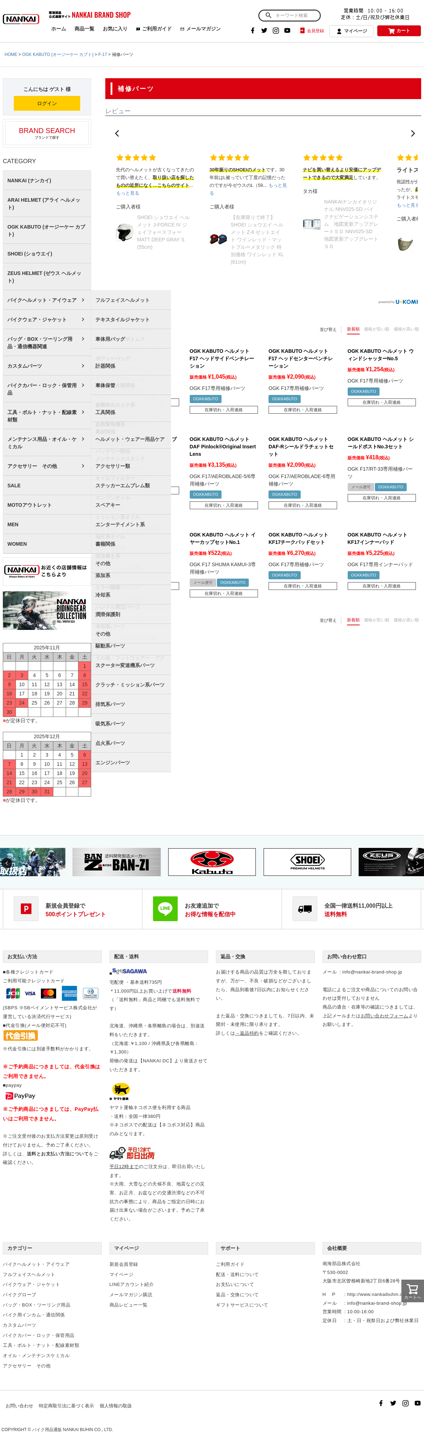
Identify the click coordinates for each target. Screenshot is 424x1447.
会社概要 (337, 1248)
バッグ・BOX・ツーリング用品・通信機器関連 (39, 342)
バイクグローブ (19, 1294)
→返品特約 (247, 1033)
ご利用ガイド (154, 28)
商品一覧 (84, 28)
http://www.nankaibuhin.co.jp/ (379, 1294)
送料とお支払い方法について (58, 1153)
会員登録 (311, 30)
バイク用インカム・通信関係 (34, 1314)
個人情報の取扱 (116, 1405)
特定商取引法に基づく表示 (66, 1405)
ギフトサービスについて (242, 1305)
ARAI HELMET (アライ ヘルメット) (43, 203)
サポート (230, 1248)
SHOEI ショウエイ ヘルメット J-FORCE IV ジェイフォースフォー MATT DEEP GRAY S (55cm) (163, 232)
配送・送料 (126, 956)
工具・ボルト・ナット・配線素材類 (42, 416)
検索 (268, 16)
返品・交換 (232, 956)
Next (417, 863)
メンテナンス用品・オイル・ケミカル (42, 442)
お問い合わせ (19, 1405)
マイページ (351, 31)
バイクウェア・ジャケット (37, 319)
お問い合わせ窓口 (347, 956)
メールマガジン (200, 28)
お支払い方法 (22, 956)
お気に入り (115, 28)
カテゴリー (19, 1248)
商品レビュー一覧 (129, 1305)
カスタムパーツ (24, 366)
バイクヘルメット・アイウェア (42, 300)
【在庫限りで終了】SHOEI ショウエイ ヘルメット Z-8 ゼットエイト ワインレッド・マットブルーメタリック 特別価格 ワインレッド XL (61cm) (257, 239)
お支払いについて (235, 1284)
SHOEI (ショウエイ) (29, 254)
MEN (12, 524)
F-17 (102, 54)
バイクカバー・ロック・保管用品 (42, 389)
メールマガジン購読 (131, 1294)
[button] (117, 133)
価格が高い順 (406, 329)
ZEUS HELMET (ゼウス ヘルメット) (44, 276)
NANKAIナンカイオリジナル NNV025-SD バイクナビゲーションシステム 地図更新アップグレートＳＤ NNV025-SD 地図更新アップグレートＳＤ (351, 224)
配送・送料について (237, 1274)
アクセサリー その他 (32, 466)
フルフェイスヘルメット (29, 1274)
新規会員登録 (124, 1264)
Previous (6, 863)
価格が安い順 (376, 329)
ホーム (58, 28)
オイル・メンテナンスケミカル (36, 1355)
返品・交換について (237, 1294)
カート (399, 31)
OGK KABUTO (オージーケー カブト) (58, 54)
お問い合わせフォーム (384, 1015)
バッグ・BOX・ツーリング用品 (36, 1305)
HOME (11, 54)
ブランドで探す (47, 133)
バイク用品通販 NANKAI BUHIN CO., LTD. (72, 1429)
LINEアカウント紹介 (132, 1284)
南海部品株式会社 (342, 1263)
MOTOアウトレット (29, 505)
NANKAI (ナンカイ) (29, 180)
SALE (13, 485)
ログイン (47, 103)
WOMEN (17, 544)
